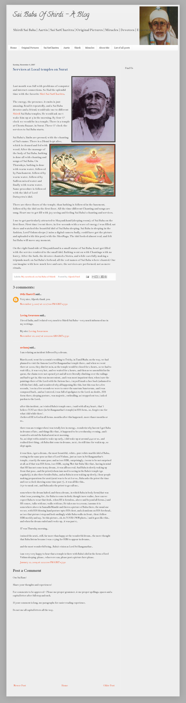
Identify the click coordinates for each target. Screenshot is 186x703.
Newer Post (20, 685)
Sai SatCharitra (51, 47)
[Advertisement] (50, 57)
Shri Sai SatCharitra (52, 93)
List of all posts (122, 47)
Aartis (66, 47)
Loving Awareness (29, 315)
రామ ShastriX (27, 294)
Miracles (89, 47)
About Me (104, 47)
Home (13, 47)
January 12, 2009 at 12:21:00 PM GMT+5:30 (43, 562)
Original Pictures (30, 47)
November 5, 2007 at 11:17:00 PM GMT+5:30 (44, 304)
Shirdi (77, 47)
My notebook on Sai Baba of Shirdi (38, 276)
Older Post (109, 685)
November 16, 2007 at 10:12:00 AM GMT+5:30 (44, 336)
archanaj (24, 347)
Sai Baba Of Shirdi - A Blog (51, 15)
